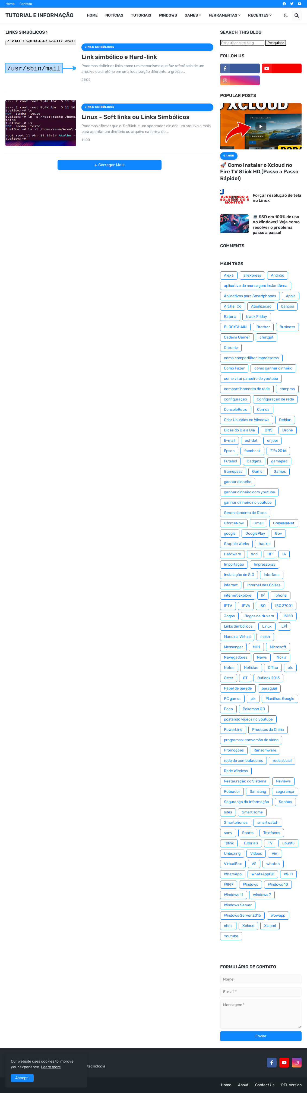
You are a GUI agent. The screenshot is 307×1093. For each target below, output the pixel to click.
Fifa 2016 (278, 451)
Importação (234, 564)
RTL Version (291, 1085)
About (243, 1085)
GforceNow (234, 523)
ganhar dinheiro (237, 482)
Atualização (261, 306)
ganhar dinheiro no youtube (248, 502)
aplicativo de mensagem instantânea (255, 285)
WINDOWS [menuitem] (168, 15)
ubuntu (288, 843)
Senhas (285, 802)
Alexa (229, 275)
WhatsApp (233, 874)
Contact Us (264, 1085)
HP (270, 554)
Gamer (258, 471)
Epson (229, 451)
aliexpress (252, 275)
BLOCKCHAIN (235, 327)
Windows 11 (233, 894)
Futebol (230, 461)
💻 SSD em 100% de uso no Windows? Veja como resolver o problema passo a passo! (276, 224)
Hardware (232, 554)
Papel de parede (238, 688)
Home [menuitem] (92, 15)
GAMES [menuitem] (191, 15)
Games (280, 471)
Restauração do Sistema (245, 781)
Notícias (251, 667)
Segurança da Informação (246, 802)
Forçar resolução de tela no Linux (277, 198)
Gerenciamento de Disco (245, 513)
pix (253, 698)
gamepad (279, 461)
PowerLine (233, 729)
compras (287, 389)
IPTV (228, 605)
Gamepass (233, 471)
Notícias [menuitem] (114, 15)
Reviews (283, 781)
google (230, 533)
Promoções (234, 750)
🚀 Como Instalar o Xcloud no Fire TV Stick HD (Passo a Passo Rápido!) (259, 171)
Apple (291, 296)
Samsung (258, 791)
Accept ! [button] (22, 1078)
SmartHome (252, 812)
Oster (228, 678)
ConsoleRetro (235, 409)
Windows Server (238, 905)
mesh (265, 636)
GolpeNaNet (283, 523)
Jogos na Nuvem (259, 616)
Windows (250, 884)
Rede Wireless (236, 771)
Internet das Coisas (263, 585)
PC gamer (232, 698)
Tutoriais (250, 843)
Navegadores (235, 657)
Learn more (51, 1067)
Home (10, 4)
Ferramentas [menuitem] (223, 15)
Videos (256, 853)
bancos (287, 306)
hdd (254, 554)
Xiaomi (270, 925)
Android (277, 275)
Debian (285, 420)
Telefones (271, 833)
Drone (287, 430)
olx (290, 667)
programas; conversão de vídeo (251, 740)
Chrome (231, 347)
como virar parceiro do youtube (251, 378)
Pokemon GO (254, 709)
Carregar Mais (111, 164)
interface (272, 574)
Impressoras (264, 564)
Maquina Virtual (237, 636)
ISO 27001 (284, 605)
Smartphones (236, 822)
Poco (228, 709)
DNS (269, 430)
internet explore (237, 595)
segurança (285, 791)
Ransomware (265, 750)
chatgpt (266, 337)
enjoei (272, 440)
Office (273, 667)
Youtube (231, 936)
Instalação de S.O (239, 574)
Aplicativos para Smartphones (250, 296)
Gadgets (254, 461)
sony (228, 833)
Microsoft (278, 647)
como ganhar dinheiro (273, 368)
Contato (26, 4)
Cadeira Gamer (237, 337)
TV (270, 843)
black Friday (256, 316)
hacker (265, 543)
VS (254, 864)
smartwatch (267, 822)
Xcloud (248, 925)
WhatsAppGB (262, 874)
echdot (251, 440)
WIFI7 (228, 884)
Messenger (233, 647)
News (262, 657)
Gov (278, 533)
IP (263, 595)
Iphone (280, 595)
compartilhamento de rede (247, 389)
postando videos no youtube (248, 719)
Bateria (230, 316)
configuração (235, 399)
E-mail (229, 440)
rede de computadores (243, 760)
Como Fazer (234, 368)
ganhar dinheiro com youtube (249, 492)
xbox (228, 925)
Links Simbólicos (238, 626)
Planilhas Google (279, 698)
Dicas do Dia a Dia (239, 430)
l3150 (288, 616)
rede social (282, 760)
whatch (273, 864)
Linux (267, 626)
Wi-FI (288, 874)
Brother (263, 327)
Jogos (229, 616)
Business (287, 327)
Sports (248, 833)
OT (245, 678)
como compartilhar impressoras (251, 358)
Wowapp (278, 915)
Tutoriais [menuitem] (141, 15)
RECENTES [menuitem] (258, 15)
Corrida (263, 409)
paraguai (269, 688)
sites (228, 812)
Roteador (232, 791)
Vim (275, 853)
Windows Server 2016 (242, 915)
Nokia (281, 657)
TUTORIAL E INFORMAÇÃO (39, 15)
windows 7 (262, 894)
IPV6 (246, 605)
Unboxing (232, 853)
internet (231, 585)
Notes (229, 667)
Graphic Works (236, 543)
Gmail (258, 523)
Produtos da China (268, 729)
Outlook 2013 (268, 678)
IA (284, 554)
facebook (252, 451)
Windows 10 (278, 884)
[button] (286, 15)
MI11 (256, 647)
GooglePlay (255, 533)
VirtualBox (233, 864)
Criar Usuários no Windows (246, 420)
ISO (262, 605)
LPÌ (284, 626)
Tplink (229, 843)
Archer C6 (232, 306)
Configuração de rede (275, 399)
